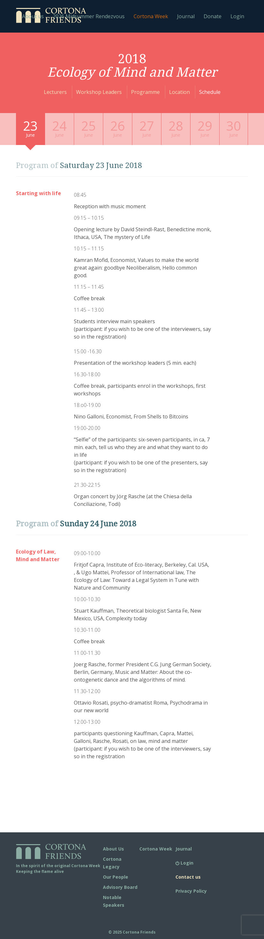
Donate (212, 16)
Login (237, 16)
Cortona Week (151, 16)
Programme (145, 91)
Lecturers (55, 91)
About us (33, 16)
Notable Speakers (113, 901)
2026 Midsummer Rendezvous (89, 16)
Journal (186, 16)
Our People (115, 877)
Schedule (210, 91)
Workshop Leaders (99, 91)
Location (179, 91)
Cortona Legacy (112, 863)
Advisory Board (120, 887)
